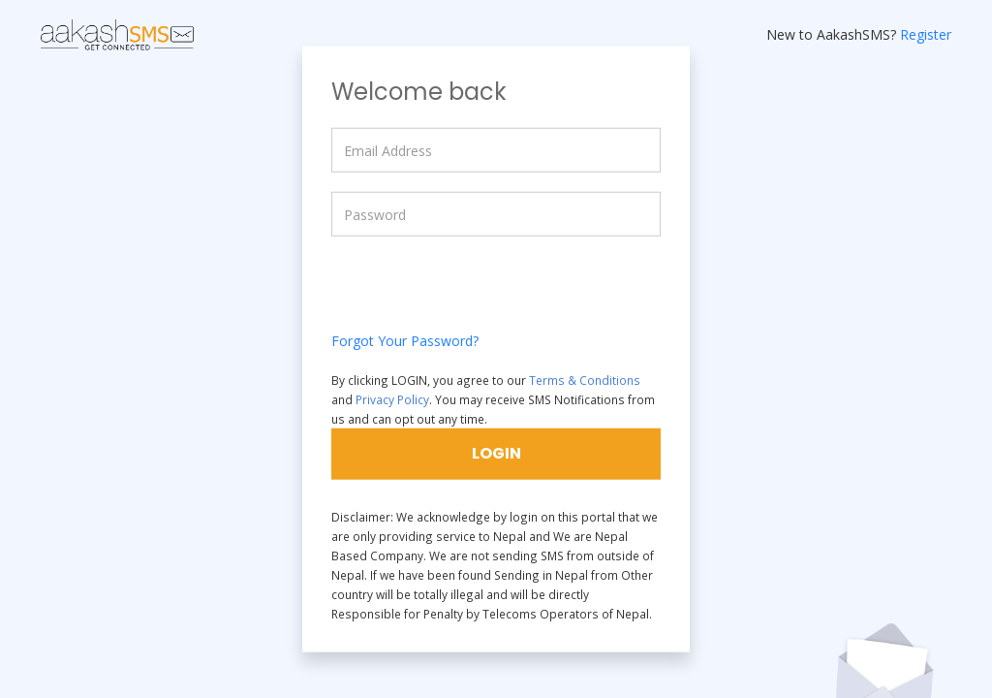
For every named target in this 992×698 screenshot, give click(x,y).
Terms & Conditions (584, 380)
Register (925, 34)
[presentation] (478, 294)
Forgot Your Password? (405, 341)
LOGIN (496, 452)
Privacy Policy (392, 399)
